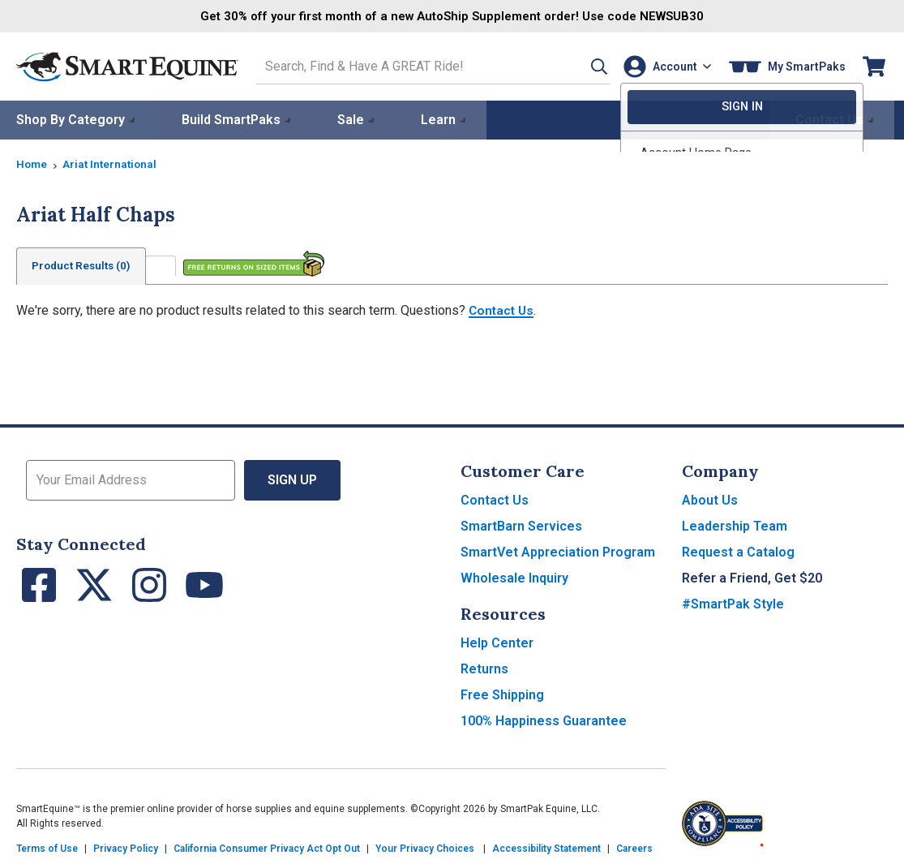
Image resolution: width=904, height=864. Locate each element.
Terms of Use (47, 847)
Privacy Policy (125, 847)
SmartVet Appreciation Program (558, 551)
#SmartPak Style (733, 603)
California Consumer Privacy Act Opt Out (267, 847)
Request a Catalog (738, 551)
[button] (582, 66)
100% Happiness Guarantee (544, 720)
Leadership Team (734, 525)
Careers (634, 847)
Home (32, 163)
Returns (484, 668)
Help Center (497, 642)
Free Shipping (502, 694)
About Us (710, 499)
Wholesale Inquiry (514, 577)
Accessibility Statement (546, 847)
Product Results (84, 265)
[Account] (664, 66)
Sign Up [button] (292, 479)
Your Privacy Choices (424, 847)
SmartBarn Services (521, 525)
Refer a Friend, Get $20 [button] (752, 577)
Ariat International (112, 163)
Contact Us (503, 309)
